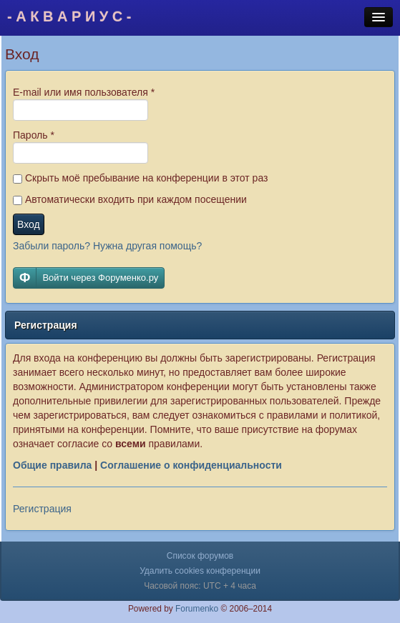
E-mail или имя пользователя (84, 92)
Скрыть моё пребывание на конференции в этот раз (140, 178)
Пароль (33, 135)
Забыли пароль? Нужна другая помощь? (107, 245)
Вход (28, 224)
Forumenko (196, 609)
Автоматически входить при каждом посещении (130, 199)
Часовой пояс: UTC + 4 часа (200, 586)
